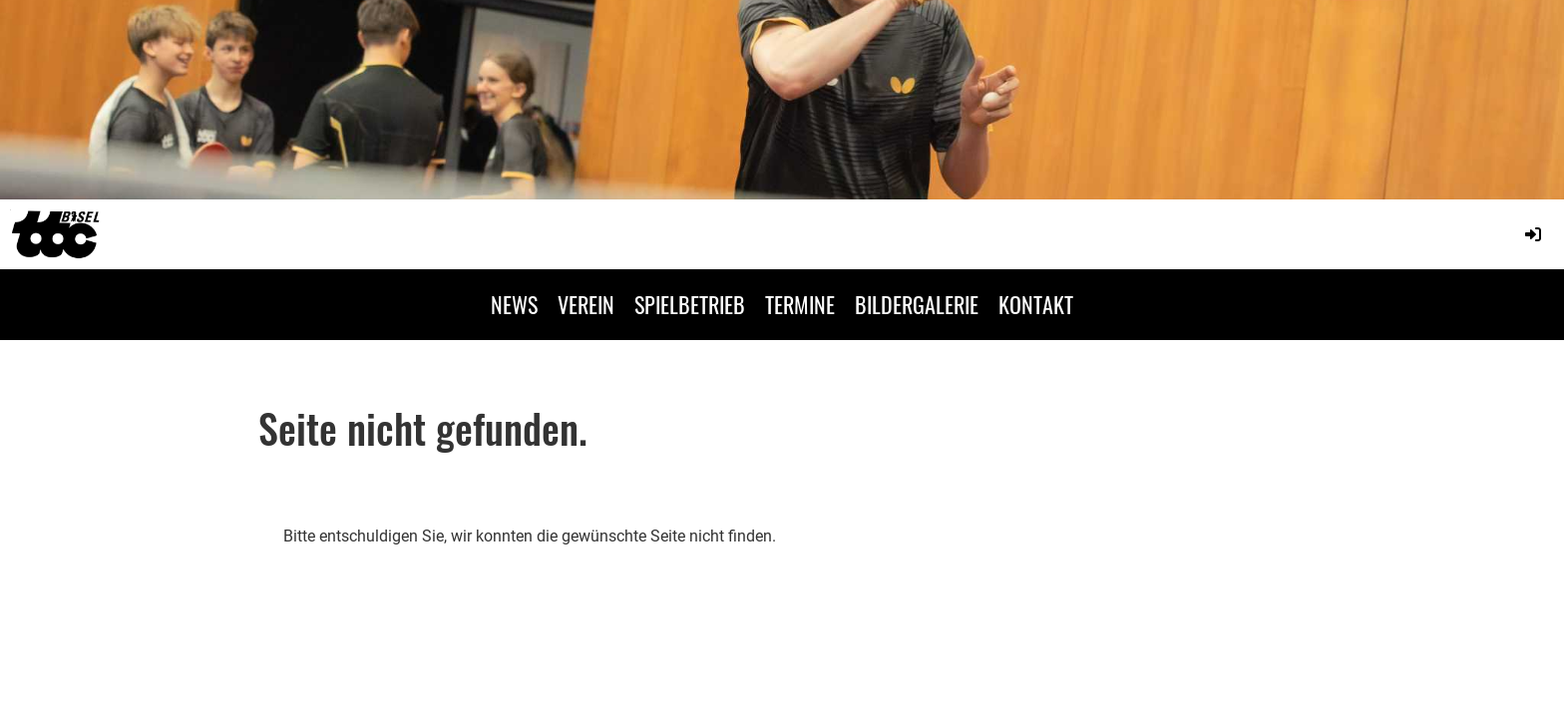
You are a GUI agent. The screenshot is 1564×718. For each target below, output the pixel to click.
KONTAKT (1035, 304)
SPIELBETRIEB (689, 304)
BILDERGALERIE (916, 304)
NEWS (514, 304)
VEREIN (586, 304)
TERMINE (800, 304)
